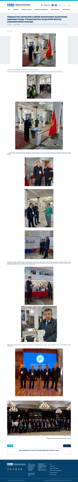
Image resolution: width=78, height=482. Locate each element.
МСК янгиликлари (16, 24)
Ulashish (10, 445)
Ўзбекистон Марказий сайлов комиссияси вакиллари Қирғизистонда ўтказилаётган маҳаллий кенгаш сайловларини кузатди (45, 24)
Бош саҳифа (9, 24)
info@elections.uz (41, 464)
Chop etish (67, 445)
